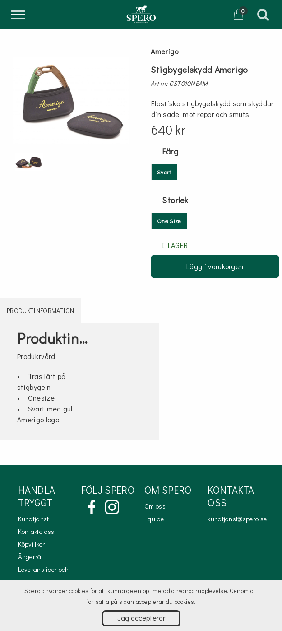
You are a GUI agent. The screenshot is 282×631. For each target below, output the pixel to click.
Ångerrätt (32, 556)
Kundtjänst (33, 518)
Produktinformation (40, 310)
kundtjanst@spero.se (237, 518)
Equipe (154, 518)
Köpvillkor (31, 544)
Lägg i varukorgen (214, 266)
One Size (169, 220)
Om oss (155, 506)
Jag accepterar (141, 617)
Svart (164, 172)
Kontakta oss (36, 531)
